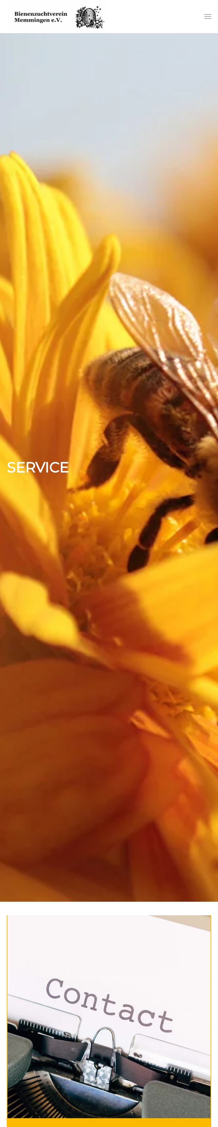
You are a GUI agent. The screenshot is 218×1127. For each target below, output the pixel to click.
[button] (207, 16)
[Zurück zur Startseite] (57, 16)
